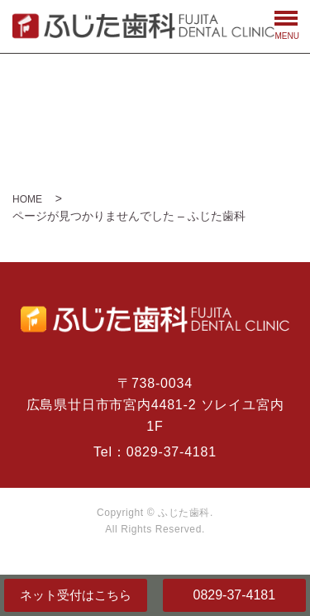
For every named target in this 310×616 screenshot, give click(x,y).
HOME (27, 199)
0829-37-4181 (234, 595)
